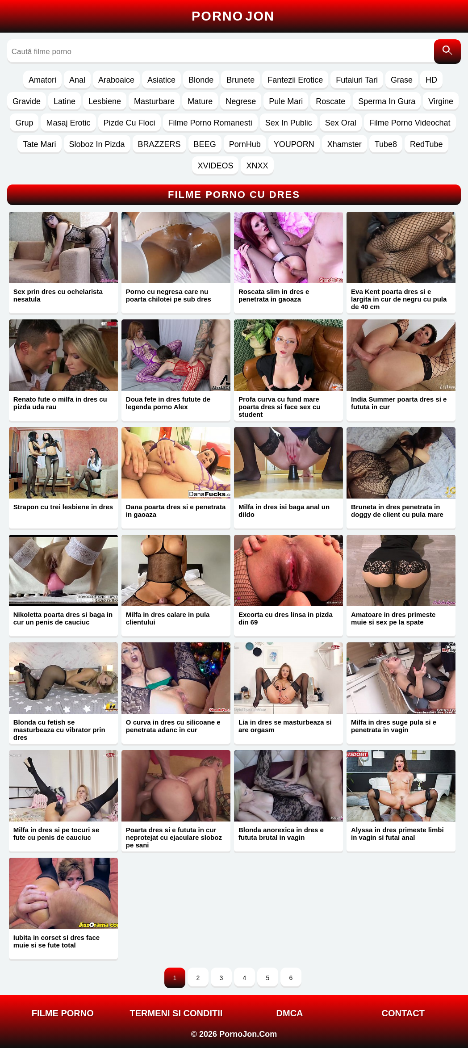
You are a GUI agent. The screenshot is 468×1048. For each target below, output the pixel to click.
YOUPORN (294, 144)
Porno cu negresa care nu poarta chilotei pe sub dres (168, 295)
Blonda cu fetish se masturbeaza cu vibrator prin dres (59, 729)
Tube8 (386, 144)
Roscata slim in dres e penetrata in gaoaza (273, 295)
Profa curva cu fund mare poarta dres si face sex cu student (279, 406)
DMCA (289, 1013)
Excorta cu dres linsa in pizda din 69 (285, 618)
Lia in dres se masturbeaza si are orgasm (284, 726)
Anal (77, 79)
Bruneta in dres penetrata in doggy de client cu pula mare (397, 510)
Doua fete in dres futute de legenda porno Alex (168, 403)
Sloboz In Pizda (97, 144)
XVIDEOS (215, 165)
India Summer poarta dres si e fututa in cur (399, 403)
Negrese (241, 101)
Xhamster (344, 144)
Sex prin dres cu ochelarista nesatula (58, 295)
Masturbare (154, 101)
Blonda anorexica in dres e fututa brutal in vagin (281, 833)
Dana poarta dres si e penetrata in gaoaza (176, 510)
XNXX (257, 165)
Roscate (330, 101)
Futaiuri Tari (357, 79)
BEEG (205, 144)
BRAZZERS (159, 144)
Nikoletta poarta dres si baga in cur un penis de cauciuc (63, 618)
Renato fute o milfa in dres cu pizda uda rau (60, 403)
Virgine (440, 101)
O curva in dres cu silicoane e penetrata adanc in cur (173, 726)
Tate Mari (39, 144)
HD (431, 79)
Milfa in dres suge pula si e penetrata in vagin (393, 726)
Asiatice (161, 79)
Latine (64, 101)
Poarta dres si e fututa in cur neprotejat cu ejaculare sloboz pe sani (174, 837)
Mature (200, 101)
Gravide (27, 101)
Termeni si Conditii (176, 1013)
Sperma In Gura (386, 101)
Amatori (42, 79)
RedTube (426, 144)
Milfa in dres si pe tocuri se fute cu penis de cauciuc (56, 833)
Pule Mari (286, 101)
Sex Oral (340, 122)
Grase (402, 79)
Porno (233, 16)
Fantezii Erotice (295, 79)
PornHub (245, 144)
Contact (403, 1013)
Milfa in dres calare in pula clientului (168, 618)
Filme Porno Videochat (410, 122)
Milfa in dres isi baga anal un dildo (284, 510)
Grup (24, 122)
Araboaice (116, 79)
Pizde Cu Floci (129, 122)
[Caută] (447, 51)
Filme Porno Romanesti (210, 122)
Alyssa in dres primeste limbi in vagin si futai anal (397, 833)
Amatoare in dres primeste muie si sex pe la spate (393, 618)
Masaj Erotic (68, 122)
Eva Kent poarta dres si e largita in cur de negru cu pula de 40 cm (399, 299)
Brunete (240, 79)
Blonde (200, 79)
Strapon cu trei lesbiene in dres (63, 507)
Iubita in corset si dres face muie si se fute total (56, 941)
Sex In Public (288, 122)
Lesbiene (104, 101)
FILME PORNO (63, 1013)
